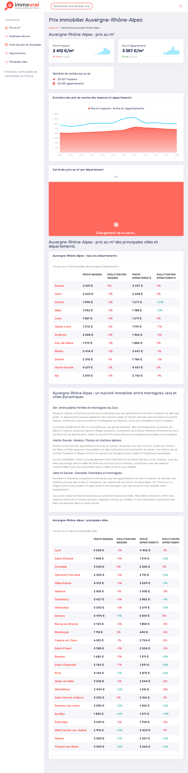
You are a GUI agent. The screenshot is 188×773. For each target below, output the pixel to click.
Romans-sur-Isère (67, 705)
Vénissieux (62, 607)
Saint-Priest (63, 648)
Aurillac (60, 713)
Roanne (60, 656)
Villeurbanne (63, 583)
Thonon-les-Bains (67, 746)
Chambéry (62, 599)
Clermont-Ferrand (67, 575)
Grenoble (61, 566)
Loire (58, 318)
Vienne (59, 738)
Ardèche (60, 334)
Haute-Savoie (64, 367)
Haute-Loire (63, 326)
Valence (60, 591)
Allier (58, 310)
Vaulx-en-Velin (64, 681)
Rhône (59, 351)
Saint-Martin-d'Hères (69, 697)
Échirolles (61, 722)
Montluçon (62, 632)
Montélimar (62, 689)
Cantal (59, 302)
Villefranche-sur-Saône (71, 730)
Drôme (59, 359)
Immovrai (53, 28)
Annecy (60, 615)
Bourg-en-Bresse (66, 624)
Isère (58, 294)
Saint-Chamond (65, 664)
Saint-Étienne (64, 558)
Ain (57, 375)
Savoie (59, 285)
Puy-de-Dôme (64, 343)
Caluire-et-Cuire (66, 640)
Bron (58, 673)
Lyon (58, 550)
